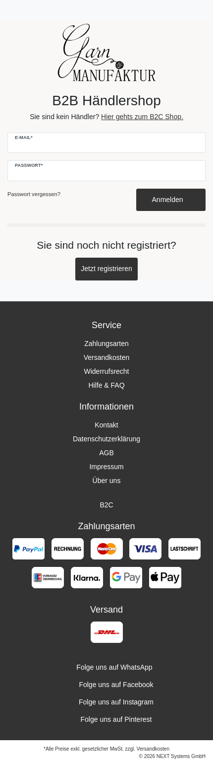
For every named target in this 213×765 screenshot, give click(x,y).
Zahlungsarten (106, 344)
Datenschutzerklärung (106, 439)
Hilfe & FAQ (106, 385)
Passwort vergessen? (33, 194)
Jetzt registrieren (106, 269)
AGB (106, 453)
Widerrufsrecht (106, 371)
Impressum (106, 467)
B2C (106, 505)
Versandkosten (107, 357)
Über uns (107, 481)
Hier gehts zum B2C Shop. (142, 117)
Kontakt (106, 425)
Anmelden (171, 200)
